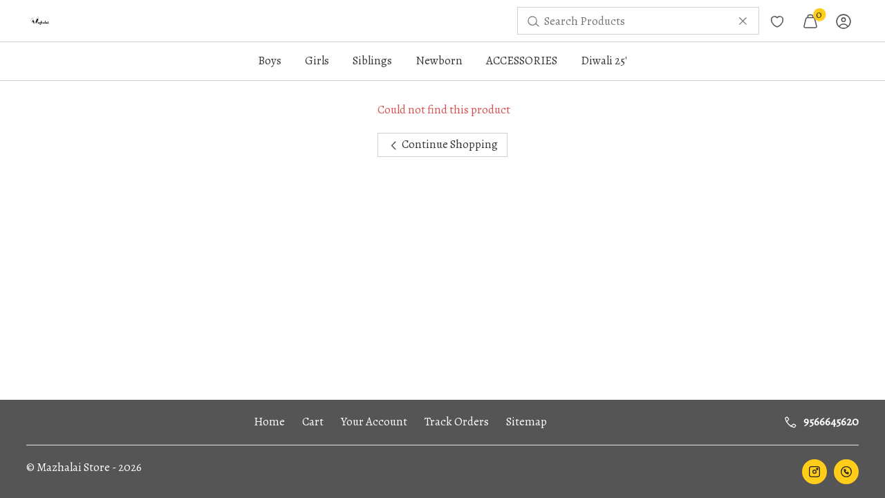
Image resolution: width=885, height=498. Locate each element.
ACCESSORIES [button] (521, 60)
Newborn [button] (439, 60)
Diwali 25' (604, 60)
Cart (313, 422)
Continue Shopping (443, 144)
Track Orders (457, 422)
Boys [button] (269, 60)
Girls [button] (317, 60)
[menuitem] (40, 21)
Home (269, 422)
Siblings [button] (372, 60)
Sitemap (526, 422)
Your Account (374, 422)
